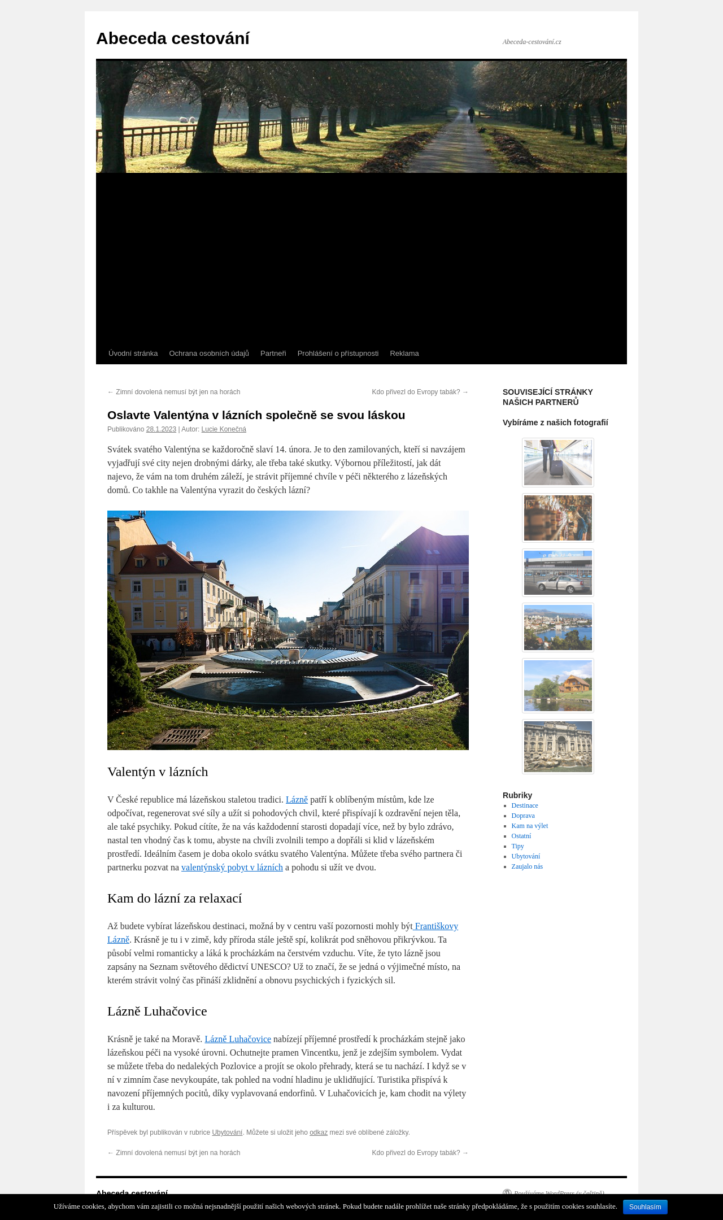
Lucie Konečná (224, 429)
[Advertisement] (361, 258)
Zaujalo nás (527, 866)
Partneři (273, 353)
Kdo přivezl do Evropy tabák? (420, 392)
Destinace (525, 805)
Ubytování (227, 1132)
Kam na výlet (530, 826)
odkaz (319, 1132)
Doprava (523, 816)
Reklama (404, 353)
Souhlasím (645, 1207)
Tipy (518, 846)
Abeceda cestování (173, 38)
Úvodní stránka (133, 353)
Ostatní (522, 836)
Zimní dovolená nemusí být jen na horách (173, 392)
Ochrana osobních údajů (209, 353)
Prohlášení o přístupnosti (338, 353)
